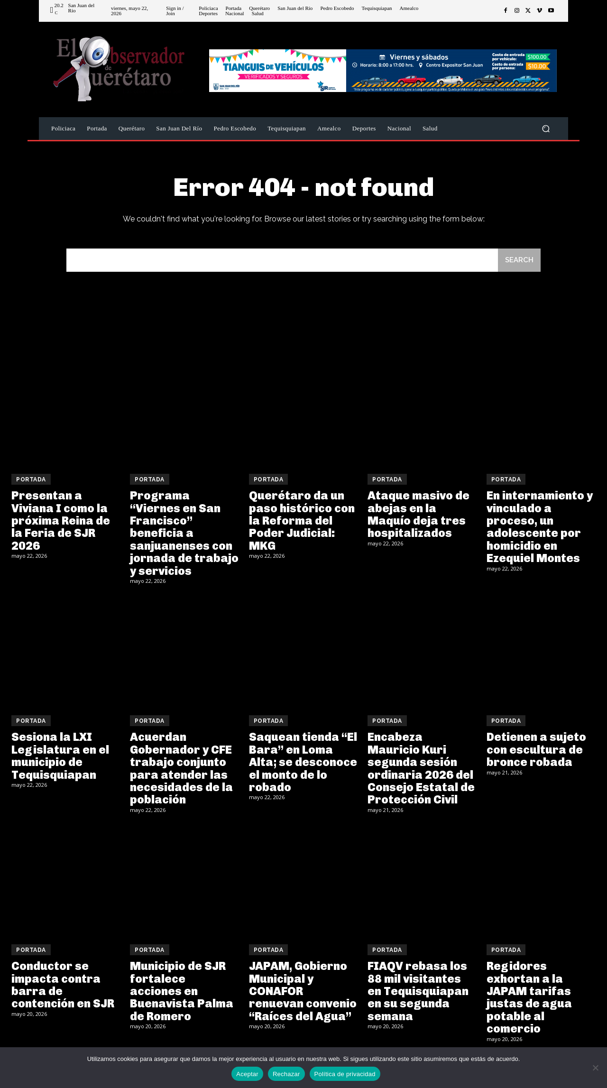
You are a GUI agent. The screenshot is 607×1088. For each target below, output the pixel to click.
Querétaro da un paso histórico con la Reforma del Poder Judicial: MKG (302, 521)
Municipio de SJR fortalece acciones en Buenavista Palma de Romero (181, 991)
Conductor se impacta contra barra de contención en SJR (62, 984)
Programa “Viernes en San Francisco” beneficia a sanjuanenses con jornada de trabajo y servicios (184, 533)
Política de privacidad (345, 1074)
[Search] (519, 260)
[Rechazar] (595, 1067)
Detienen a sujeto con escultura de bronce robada (536, 749)
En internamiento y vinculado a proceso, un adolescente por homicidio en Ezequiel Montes (540, 527)
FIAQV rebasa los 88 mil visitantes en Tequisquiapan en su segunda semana (418, 991)
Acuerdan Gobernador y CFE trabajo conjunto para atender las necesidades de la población (181, 768)
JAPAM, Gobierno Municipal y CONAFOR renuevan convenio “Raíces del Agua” (303, 991)
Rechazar (286, 1074)
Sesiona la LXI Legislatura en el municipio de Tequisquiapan (60, 755)
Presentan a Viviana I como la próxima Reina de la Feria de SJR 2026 (60, 521)
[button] (545, 129)
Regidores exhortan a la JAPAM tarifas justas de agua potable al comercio (529, 997)
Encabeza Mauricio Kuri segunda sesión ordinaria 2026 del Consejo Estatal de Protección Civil (421, 768)
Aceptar (247, 1074)
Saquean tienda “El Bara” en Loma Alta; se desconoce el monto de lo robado (303, 762)
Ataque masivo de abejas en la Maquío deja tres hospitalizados (418, 514)
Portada (31, 479)
